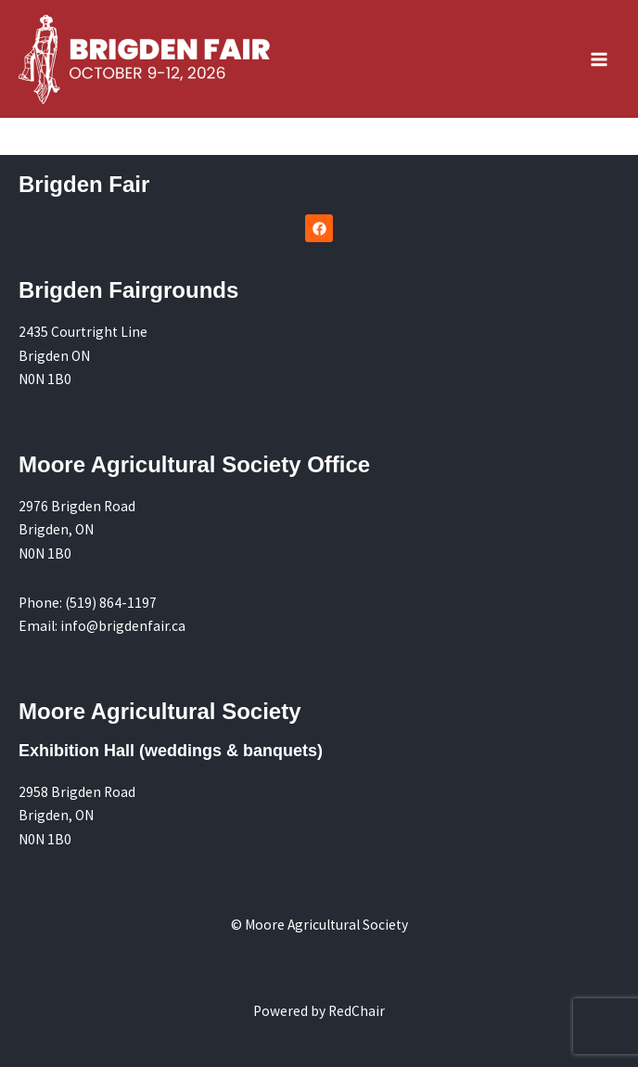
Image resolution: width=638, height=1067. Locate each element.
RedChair (356, 1011)
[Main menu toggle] (599, 59)
